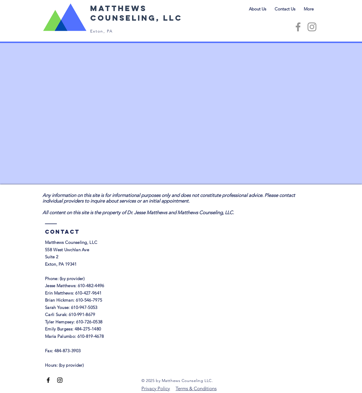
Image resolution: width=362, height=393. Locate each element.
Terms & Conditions (196, 388)
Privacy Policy (155, 388)
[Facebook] (298, 27)
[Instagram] (312, 27)
